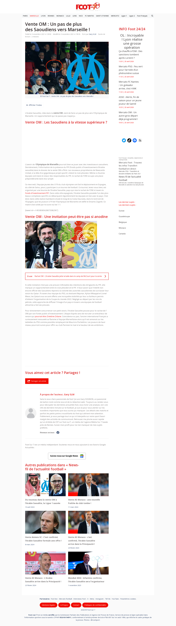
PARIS (25, 16)
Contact (76, 605)
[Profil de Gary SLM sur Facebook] (58, 432)
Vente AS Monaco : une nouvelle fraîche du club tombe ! (84, 501)
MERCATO (115, 16)
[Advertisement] (67, 143)
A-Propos (64, 605)
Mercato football (65, 599)
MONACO (60, 16)
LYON (43, 16)
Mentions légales (48, 605)
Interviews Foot (79, 599)
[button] (152, 15)
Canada (122, 233)
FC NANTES (89, 16)
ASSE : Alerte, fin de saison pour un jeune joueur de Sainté (130, 100)
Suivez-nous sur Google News (67, 456)
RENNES (51, 16)
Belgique (123, 222)
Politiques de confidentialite (95, 605)
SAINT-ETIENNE (102, 16)
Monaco (122, 228)
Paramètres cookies (128, 599)
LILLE (68, 16)
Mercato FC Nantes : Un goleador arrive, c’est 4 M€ (129, 85)
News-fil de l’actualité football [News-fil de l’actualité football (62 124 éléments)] (130, 178)
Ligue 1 (124, 16)
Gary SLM (69, 394)
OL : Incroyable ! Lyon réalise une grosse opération (132, 41)
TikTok (107, 599)
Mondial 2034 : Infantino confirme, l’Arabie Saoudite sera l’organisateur (86, 580)
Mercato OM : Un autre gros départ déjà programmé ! (128, 116)
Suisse (121, 210)
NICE (81, 16)
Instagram (99, 599)
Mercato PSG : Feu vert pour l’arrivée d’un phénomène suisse (131, 70)
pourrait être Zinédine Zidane (48, 316)
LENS (75, 16)
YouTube (115, 599)
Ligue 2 (132, 16)
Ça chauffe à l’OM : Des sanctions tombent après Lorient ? (130, 54)
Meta (92, 599)
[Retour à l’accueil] (88, 6)
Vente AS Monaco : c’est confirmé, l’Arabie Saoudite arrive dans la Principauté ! (81, 540)
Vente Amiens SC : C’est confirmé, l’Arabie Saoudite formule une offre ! (43, 539)
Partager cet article (37, 381)
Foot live (54, 599)
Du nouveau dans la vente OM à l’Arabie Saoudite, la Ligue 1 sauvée (42, 501)
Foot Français (142, 16)
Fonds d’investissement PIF (37, 193)
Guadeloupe (124, 216)
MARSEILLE (34, 16)
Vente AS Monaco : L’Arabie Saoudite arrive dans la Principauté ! (43, 580)
